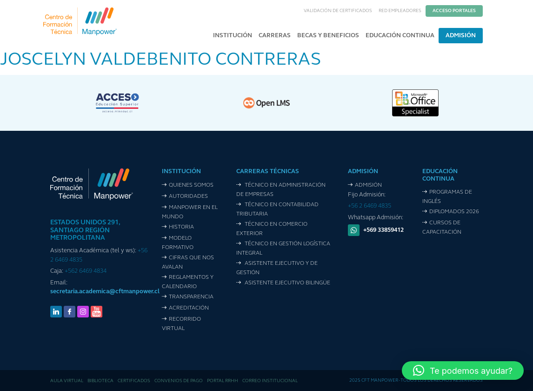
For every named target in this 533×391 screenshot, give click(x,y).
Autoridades (188, 196)
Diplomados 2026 (454, 212)
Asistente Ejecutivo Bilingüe (286, 283)
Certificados (134, 381)
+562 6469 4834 (86, 271)
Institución (232, 36)
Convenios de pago (178, 381)
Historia (181, 227)
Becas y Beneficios (328, 36)
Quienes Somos (191, 185)
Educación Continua (400, 36)
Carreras (275, 36)
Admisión (461, 36)
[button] (463, 370)
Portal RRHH (222, 381)
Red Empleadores (400, 10)
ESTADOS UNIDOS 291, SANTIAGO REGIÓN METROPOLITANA (85, 230)
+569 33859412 (383, 230)
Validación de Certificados (338, 10)
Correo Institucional (270, 381)
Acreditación (189, 308)
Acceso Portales (454, 10)
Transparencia (191, 297)
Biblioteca (100, 381)
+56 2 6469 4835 (369, 206)
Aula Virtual (66, 381)
